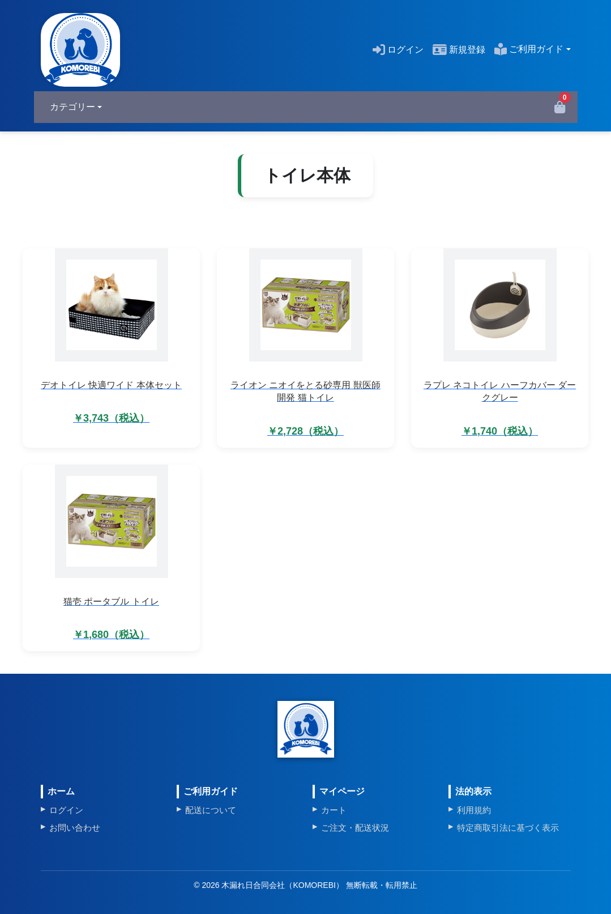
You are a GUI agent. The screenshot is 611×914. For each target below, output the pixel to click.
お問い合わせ (74, 827)
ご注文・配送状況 (355, 827)
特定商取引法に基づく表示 (508, 827)
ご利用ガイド (528, 49)
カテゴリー (72, 107)
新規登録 (459, 50)
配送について (210, 810)
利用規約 (474, 810)
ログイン (398, 50)
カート (334, 810)
